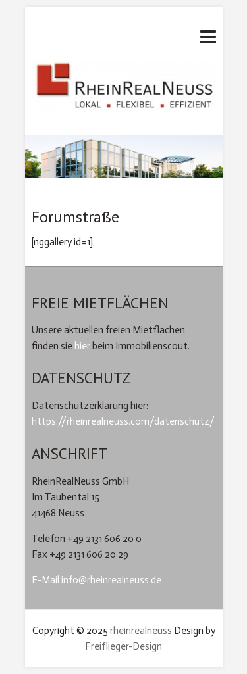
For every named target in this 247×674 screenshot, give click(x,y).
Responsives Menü (208, 36)
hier (82, 346)
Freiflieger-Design (123, 646)
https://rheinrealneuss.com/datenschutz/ (123, 421)
